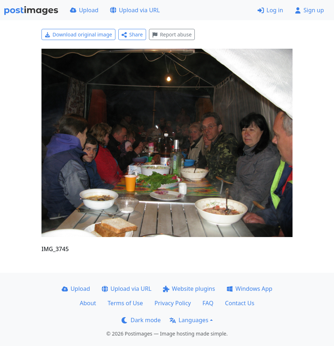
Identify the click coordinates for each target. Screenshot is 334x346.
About (88, 303)
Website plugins (189, 289)
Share (132, 34)
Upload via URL (135, 10)
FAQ (207, 303)
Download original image (78, 34)
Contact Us (239, 303)
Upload (84, 10)
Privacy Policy (172, 303)
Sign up (309, 10)
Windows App (249, 289)
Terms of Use (125, 303)
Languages (189, 320)
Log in (270, 10)
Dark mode (141, 320)
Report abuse (172, 34)
